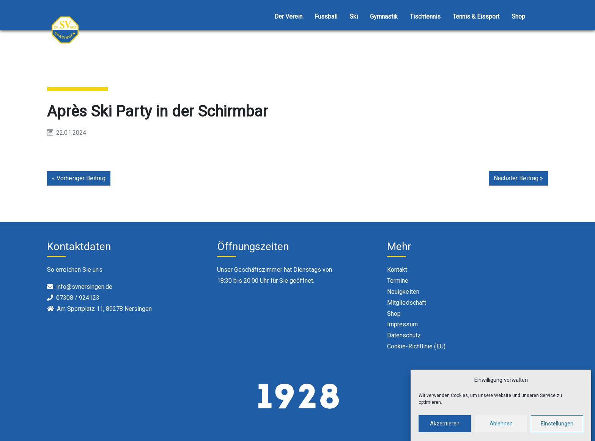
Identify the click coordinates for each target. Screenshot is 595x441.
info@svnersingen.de (84, 286)
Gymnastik (384, 16)
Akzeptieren (445, 427)
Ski (353, 16)
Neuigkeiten (403, 291)
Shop (518, 16)
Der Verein (288, 16)
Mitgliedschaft (406, 302)
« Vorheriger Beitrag (78, 178)
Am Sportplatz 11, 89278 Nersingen (104, 308)
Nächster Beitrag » (518, 178)
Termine (398, 280)
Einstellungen (557, 427)
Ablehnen (501, 427)
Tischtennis (425, 16)
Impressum (402, 324)
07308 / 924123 (77, 297)
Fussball (326, 16)
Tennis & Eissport (476, 16)
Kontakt (397, 269)
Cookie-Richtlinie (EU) (416, 346)
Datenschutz (404, 335)
